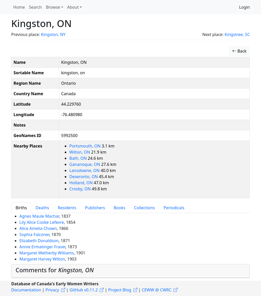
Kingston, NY (53, 34)
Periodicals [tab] (174, 208)
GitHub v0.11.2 (84, 290)
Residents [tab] (67, 208)
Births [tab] (21, 208)
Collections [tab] (144, 208)
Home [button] (19, 7)
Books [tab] (119, 208)
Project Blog (119, 290)
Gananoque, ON (85, 164)
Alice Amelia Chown (38, 228)
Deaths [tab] (42, 208)
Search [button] (35, 7)
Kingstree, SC (237, 34)
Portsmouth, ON (85, 146)
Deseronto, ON (84, 176)
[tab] (130, 271)
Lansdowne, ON (85, 170)
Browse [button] (53, 7)
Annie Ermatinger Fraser (42, 247)
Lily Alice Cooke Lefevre (41, 222)
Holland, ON (81, 183)
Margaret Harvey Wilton (42, 259)
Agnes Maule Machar (39, 216)
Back (239, 51)
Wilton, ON (80, 152)
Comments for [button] (55, 270)
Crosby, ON (80, 189)
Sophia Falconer (34, 234)
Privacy (52, 290)
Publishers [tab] (95, 208)
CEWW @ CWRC (157, 290)
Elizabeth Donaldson (39, 240)
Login (244, 7)
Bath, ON (78, 158)
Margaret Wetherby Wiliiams (46, 253)
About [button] (73, 7)
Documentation (26, 290)
